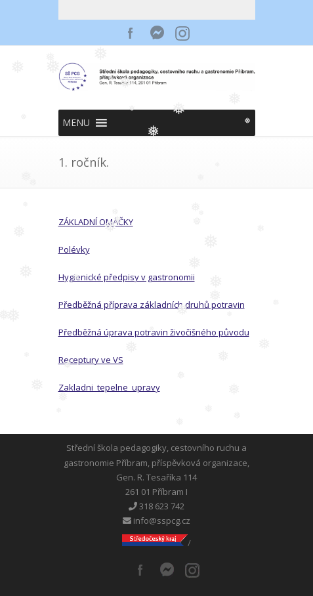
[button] (76, 123)
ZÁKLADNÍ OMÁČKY (95, 222)
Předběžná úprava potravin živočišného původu (153, 332)
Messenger (157, 33)
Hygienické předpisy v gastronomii (126, 277)
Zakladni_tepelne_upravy (109, 387)
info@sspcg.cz (156, 520)
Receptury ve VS (90, 360)
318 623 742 (156, 506)
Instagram (183, 33)
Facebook (130, 33)
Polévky (74, 249)
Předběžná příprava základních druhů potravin (151, 304)
